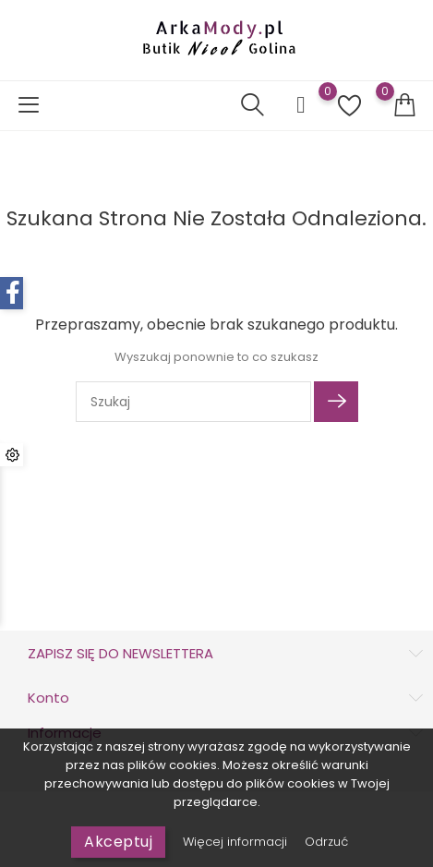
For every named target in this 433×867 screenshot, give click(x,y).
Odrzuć (326, 841)
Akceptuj (118, 841)
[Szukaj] (193, 401)
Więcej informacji (237, 841)
